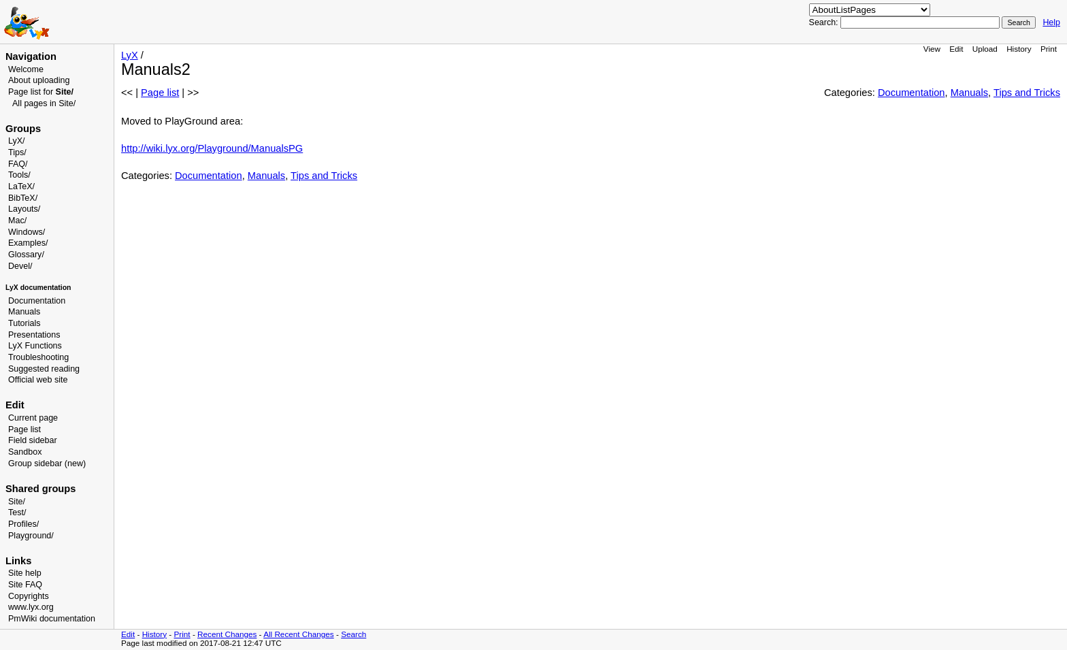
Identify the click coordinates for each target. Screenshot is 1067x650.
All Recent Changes (298, 634)
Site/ (16, 501)
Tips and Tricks (1027, 92)
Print (1048, 48)
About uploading (38, 80)
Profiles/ (23, 524)
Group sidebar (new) (47, 463)
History (1018, 48)
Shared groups (40, 488)
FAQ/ (18, 164)
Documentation (36, 301)
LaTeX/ (21, 186)
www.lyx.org (31, 607)
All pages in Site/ (44, 103)
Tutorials (24, 323)
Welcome (26, 69)
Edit (956, 48)
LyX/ (16, 141)
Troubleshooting (38, 357)
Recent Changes (227, 634)
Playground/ (31, 535)
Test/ (17, 512)
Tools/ (19, 175)
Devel (19, 266)
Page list (24, 429)
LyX (129, 55)
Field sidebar (32, 440)
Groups (23, 128)
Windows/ (26, 232)
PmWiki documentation (51, 618)
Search (353, 634)
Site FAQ (25, 584)
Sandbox (25, 452)
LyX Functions (35, 346)
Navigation (30, 56)
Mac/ (17, 220)
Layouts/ (24, 209)
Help (1051, 22)
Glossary (25, 254)
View (931, 48)
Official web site (37, 380)
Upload (985, 48)
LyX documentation (38, 287)
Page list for (40, 92)
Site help (25, 573)
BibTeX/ (22, 198)
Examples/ (28, 243)
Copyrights (28, 596)
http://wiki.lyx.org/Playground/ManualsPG (212, 148)
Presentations (34, 335)
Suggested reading (44, 369)
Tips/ (17, 152)
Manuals (24, 311)
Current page (33, 418)
